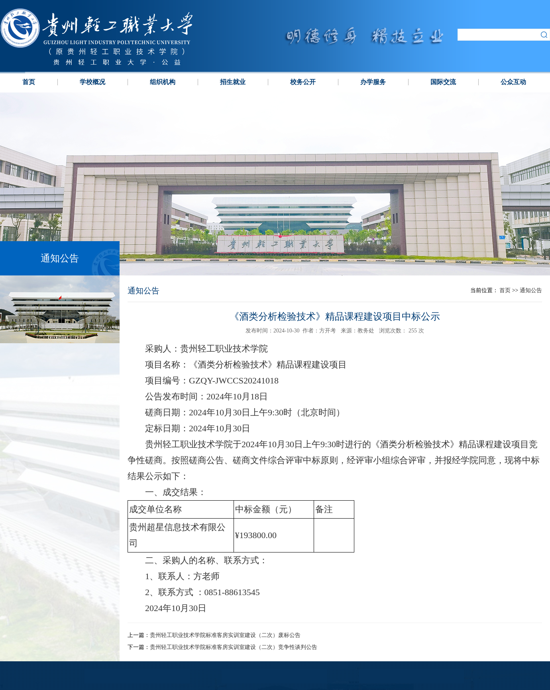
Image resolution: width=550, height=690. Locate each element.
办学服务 (373, 82)
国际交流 (443, 82)
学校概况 (92, 82)
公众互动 (513, 82)
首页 (28, 82)
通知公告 (531, 290)
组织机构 (162, 82)
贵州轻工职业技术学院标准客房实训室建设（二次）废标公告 (225, 635)
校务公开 (303, 82)
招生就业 (233, 82)
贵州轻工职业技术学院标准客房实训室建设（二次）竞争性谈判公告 (233, 647)
